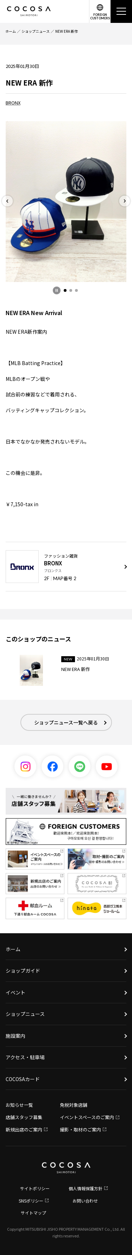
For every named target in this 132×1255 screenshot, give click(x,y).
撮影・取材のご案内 (80, 1129)
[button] (65, 290)
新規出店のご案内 (24, 1129)
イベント (15, 992)
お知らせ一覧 (19, 1105)
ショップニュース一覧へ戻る (66, 722)
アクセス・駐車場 (25, 1057)
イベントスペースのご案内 (87, 1117)
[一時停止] (57, 290)
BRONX (13, 102)
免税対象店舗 (73, 1105)
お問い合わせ (85, 1201)
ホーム (10, 31)
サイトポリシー (35, 1188)
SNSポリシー (31, 1201)
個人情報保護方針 (85, 1188)
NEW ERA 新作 (66, 31)
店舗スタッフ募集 (24, 1117)
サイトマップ (33, 1213)
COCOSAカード (23, 1079)
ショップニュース (35, 31)
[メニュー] (121, 11)
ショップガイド (23, 970)
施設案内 (15, 1035)
